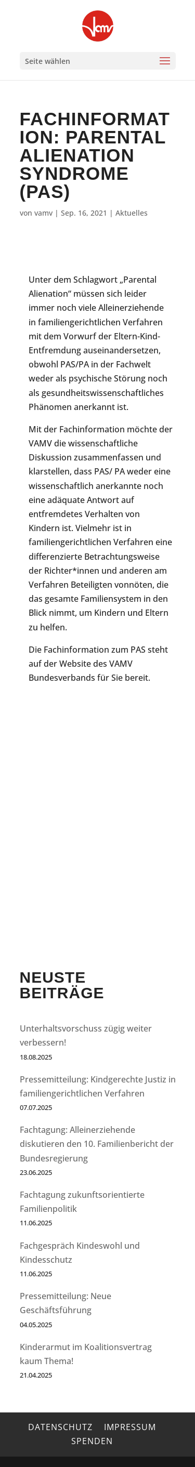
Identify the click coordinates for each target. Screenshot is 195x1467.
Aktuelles (131, 213)
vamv (43, 213)
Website (75, 663)
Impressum (130, 1427)
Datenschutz (60, 1427)
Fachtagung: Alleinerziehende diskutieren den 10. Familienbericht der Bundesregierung (97, 1144)
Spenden (92, 1441)
